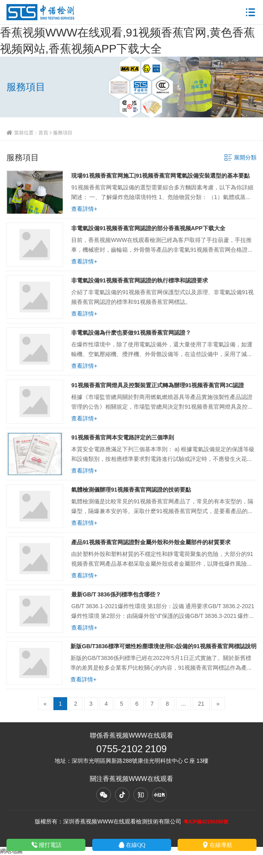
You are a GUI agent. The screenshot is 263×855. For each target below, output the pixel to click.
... (183, 704)
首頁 (43, 132)
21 (201, 704)
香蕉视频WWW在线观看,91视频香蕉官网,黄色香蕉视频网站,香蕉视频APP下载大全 (127, 40)
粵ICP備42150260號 (206, 821)
